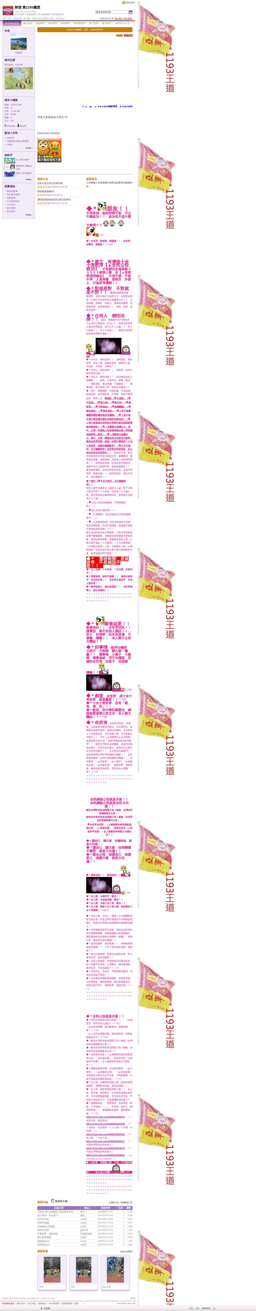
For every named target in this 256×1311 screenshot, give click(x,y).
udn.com (131, 1303)
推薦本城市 (31, 14)
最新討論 (42, 1202)
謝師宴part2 (43, 1244)
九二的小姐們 (22, 159)
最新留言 (91, 178)
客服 (76, 1303)
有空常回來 (43, 1219)
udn (4, 18)
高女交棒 (106, 1287)
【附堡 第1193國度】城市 (42, 18)
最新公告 (42, 178)
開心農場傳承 (44, 1237)
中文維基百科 (13, 201)
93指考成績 (43, 1222)
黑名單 (23, 126)
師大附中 (11, 211)
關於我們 (21, 1303)
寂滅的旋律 (86, 1233)
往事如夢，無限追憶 (47, 1233)
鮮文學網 (11, 208)
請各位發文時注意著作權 (50, 183)
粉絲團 (47, 1308)
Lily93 (18, 52)
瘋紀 (82, 1215)
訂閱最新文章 (58, 14)
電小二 (83, 1212)
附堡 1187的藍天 (24, 173)
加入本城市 (20, 14)
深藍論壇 (11, 198)
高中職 (26, 18)
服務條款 (42, 1303)
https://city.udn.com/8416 (25, 11)
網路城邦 (130, 2)
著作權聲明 (54, 1303)
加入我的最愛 (44, 14)
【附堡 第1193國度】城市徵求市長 (55, 1212)
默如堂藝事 (12, 191)
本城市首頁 (12, 23)
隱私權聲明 (67, 1303)
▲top (132, 1298)
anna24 (10, 138)
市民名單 (11, 126)
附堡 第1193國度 (27, 7)
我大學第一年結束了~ (48, 1215)
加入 (198, 1308)
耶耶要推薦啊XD (45, 191)
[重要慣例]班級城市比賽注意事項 (54, 199)
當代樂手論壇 (13, 194)
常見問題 (31, 1303)
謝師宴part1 (43, 1241)
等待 (41, 1287)
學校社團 (18, 18)
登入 (192, 1308)
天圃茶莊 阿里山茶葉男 (18, 141)
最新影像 (42, 1251)
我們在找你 (43, 1230)
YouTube (11, 204)
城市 (10, 18)
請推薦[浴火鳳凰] (46, 1226)
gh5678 (84, 1230)
